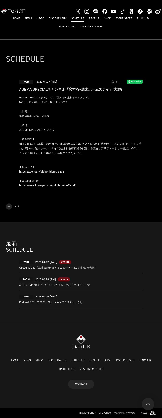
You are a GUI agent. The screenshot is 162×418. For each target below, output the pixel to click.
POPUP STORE (123, 18)
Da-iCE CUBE (67, 26)
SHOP (107, 18)
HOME (16, 18)
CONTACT (81, 384)
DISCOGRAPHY (58, 18)
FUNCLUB (143, 18)
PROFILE (94, 18)
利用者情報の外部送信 (124, 412)
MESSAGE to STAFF (91, 26)
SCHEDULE (77, 18)
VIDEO (40, 18)
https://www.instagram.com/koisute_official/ (47, 185)
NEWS (28, 18)
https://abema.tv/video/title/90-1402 (41, 171)
